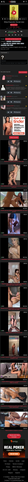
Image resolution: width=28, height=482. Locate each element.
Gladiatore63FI (10, 105)
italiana (22, 43)
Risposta (17, 81)
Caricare (11, 461)
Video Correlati (14, 137)
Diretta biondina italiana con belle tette (14, 161)
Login (23, 461)
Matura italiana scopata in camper (14, 430)
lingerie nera (3, 45)
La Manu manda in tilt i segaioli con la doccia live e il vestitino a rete (14, 357)
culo (4, 43)
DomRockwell (9, 85)
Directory (15, 469)
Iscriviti (17, 461)
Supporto (17, 472)
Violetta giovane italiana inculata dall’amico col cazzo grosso (14, 211)
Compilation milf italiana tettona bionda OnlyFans (14, 259)
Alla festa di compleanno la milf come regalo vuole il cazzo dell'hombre (14, 406)
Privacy (8, 466)
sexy (8, 45)
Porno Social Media (16, 41)
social (11, 45)
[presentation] (12, 68)
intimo (18, 43)
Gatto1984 (8, 96)
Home (5, 461)
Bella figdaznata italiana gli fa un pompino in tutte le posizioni (14, 186)
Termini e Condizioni (18, 464)
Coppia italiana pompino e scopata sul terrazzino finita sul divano (14, 382)
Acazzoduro (9, 76)
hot (10, 43)
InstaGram (9, 41)
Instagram (22, 469)
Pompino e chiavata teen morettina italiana (14, 234)
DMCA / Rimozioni (17, 466)
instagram (14, 43)
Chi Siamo (7, 464)
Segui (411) (14, 24)
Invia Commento (23, 72)
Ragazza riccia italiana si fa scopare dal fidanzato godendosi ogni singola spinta (14, 284)
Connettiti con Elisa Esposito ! (13, 39)
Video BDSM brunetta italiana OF (14, 332)
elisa (7, 43)
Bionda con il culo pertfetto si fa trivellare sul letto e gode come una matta (14, 309)
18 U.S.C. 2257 (7, 469)
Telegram (10, 472)
